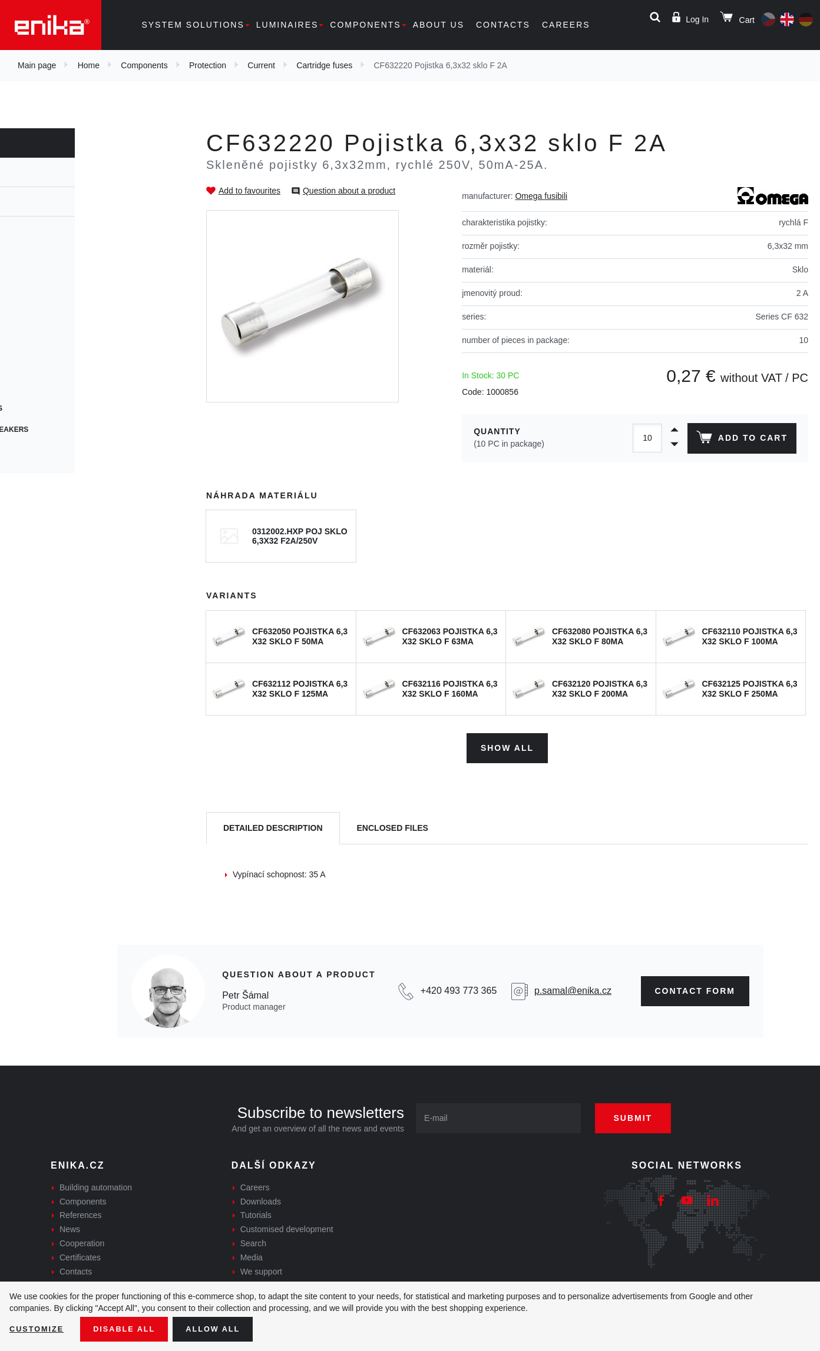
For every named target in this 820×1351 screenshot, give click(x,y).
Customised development (286, 1225)
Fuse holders (51, 239)
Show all (507, 744)
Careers (566, 24)
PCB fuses (44, 324)
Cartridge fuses (324, 65)
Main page (37, 65)
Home (89, 65)
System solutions (192, 24)
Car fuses (44, 366)
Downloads (260, 1198)
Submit (643, 1114)
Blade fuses (49, 387)
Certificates (80, 1254)
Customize (38, 1328)
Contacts (503, 24)
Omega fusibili (541, 196)
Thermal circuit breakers (77, 429)
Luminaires (287, 24)
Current (261, 65)
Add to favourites (249, 190)
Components (365, 24)
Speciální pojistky (61, 451)
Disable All (131, 1328)
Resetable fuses (57, 302)
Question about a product (349, 190)
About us (438, 24)
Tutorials (256, 1212)
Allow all (225, 1328)
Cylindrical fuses (60, 281)
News (69, 1225)
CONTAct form (695, 987)
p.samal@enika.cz (572, 988)
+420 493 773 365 (459, 988)
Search (253, 1239)
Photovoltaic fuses (64, 408)
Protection (207, 65)
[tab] (273, 824)
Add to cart (739, 439)
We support (261, 1268)
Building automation (95, 1184)
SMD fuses (44, 345)
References (80, 1212)
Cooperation (81, 1239)
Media (251, 1254)
